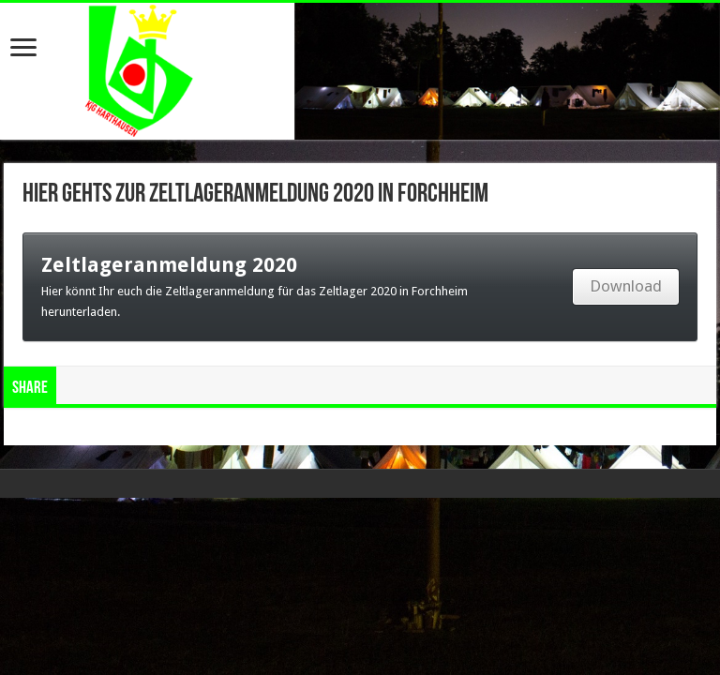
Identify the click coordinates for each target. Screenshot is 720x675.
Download (626, 286)
